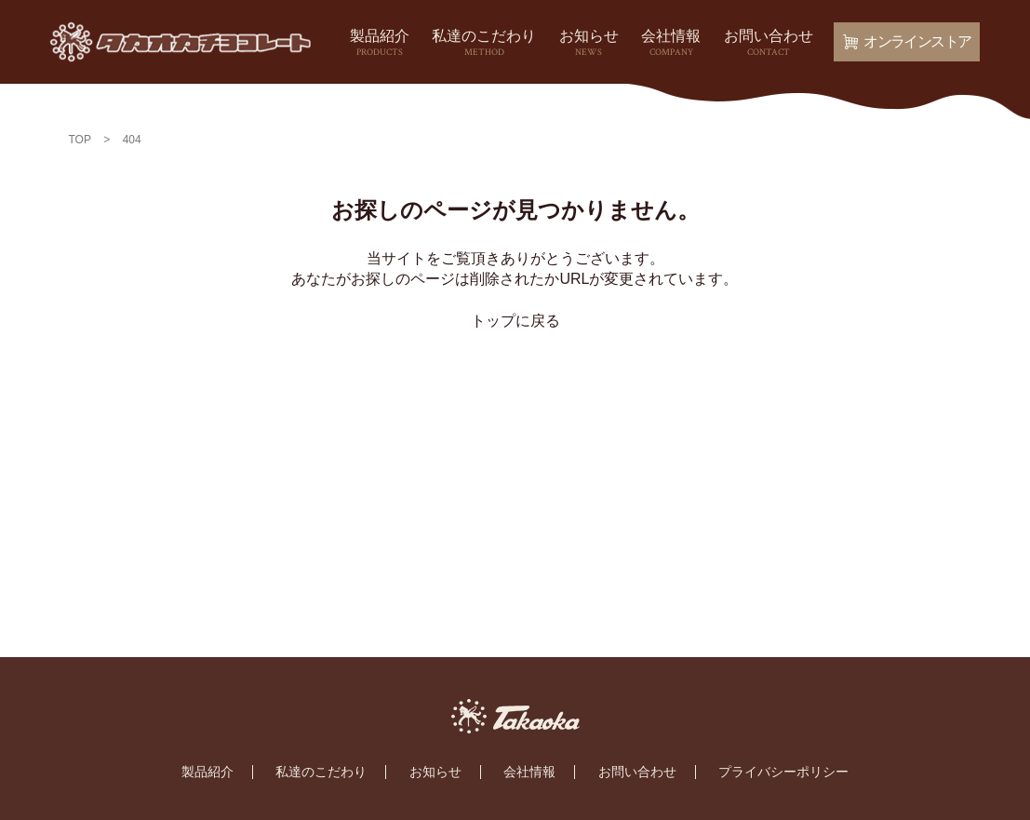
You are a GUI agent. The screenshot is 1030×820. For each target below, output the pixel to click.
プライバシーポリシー (783, 771)
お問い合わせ (768, 44)
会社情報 (671, 44)
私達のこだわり (484, 44)
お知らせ (589, 44)
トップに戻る (515, 321)
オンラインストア (906, 41)
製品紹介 (379, 44)
